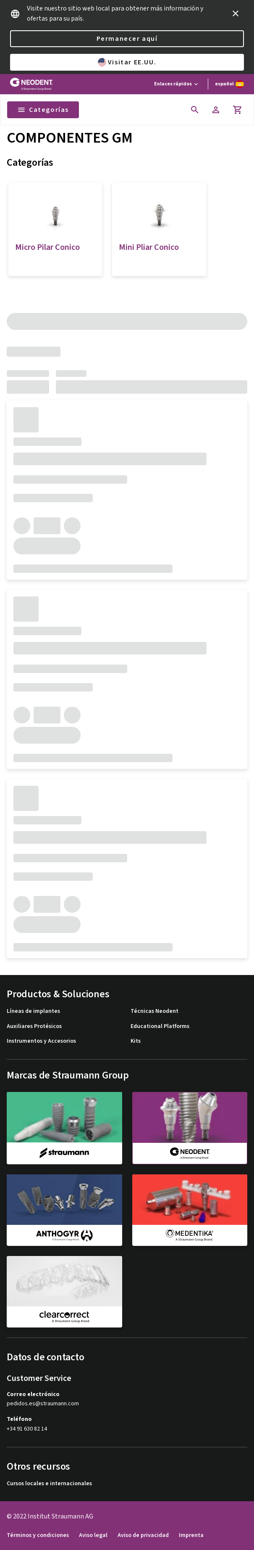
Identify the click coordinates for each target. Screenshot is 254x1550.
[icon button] (235, 13)
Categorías (43, 109)
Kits (136, 1041)
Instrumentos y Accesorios (41, 1041)
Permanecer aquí (127, 38)
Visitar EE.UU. (127, 62)
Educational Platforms (160, 1027)
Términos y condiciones (38, 1535)
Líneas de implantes (33, 1011)
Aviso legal (93, 1535)
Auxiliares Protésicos (34, 1027)
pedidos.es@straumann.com (43, 1404)
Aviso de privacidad (143, 1535)
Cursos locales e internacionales (49, 1484)
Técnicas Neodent (154, 1011)
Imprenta (191, 1535)
